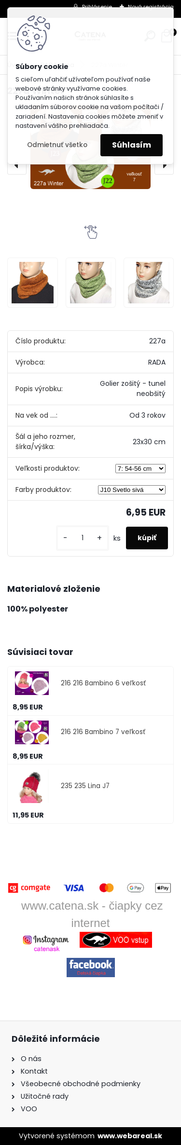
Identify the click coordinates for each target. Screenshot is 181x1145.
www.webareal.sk (129, 1136)
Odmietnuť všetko (57, 145)
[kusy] (82, 538)
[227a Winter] (32, 283)
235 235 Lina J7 (85, 786)
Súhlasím (131, 144)
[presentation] (17, 165)
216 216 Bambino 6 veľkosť (103, 683)
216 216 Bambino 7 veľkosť (103, 731)
